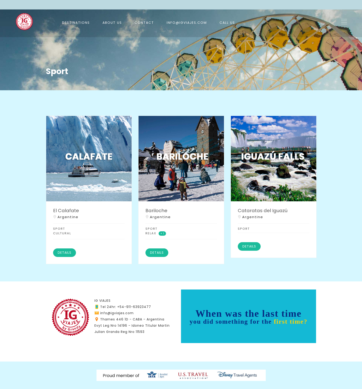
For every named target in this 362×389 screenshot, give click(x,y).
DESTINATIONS (76, 22)
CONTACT (144, 22)
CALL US (227, 22)
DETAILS (64, 252)
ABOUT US (112, 22)
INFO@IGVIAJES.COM (187, 22)
